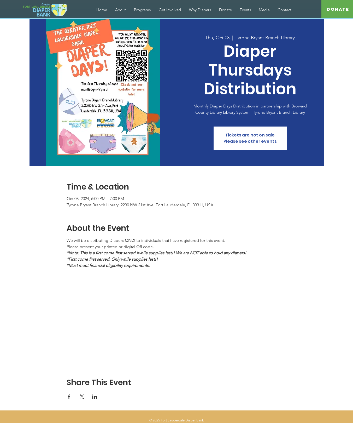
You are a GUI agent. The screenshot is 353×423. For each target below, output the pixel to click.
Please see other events (250, 141)
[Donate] (338, 9)
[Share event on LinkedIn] (94, 397)
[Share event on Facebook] (69, 397)
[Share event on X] (81, 397)
